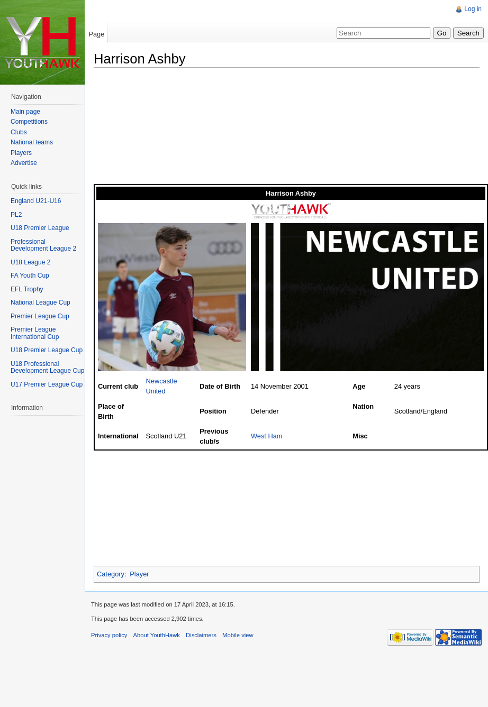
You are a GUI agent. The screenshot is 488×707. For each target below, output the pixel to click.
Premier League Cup (40, 316)
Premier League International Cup (35, 333)
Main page (25, 111)
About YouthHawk (156, 635)
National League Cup (40, 302)
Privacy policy (109, 635)
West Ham (267, 436)
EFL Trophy (27, 289)
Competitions (29, 121)
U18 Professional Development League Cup (47, 367)
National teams (32, 142)
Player (139, 574)
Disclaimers (201, 635)
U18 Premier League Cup (47, 350)
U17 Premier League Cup (47, 384)
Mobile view (237, 635)
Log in (473, 9)
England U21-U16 (36, 201)
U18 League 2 (30, 262)
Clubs (19, 132)
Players (21, 153)
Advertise (24, 163)
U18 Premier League (40, 228)
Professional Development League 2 (43, 245)
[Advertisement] (148, 128)
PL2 (16, 214)
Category (110, 574)
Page (96, 34)
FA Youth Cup (30, 275)
